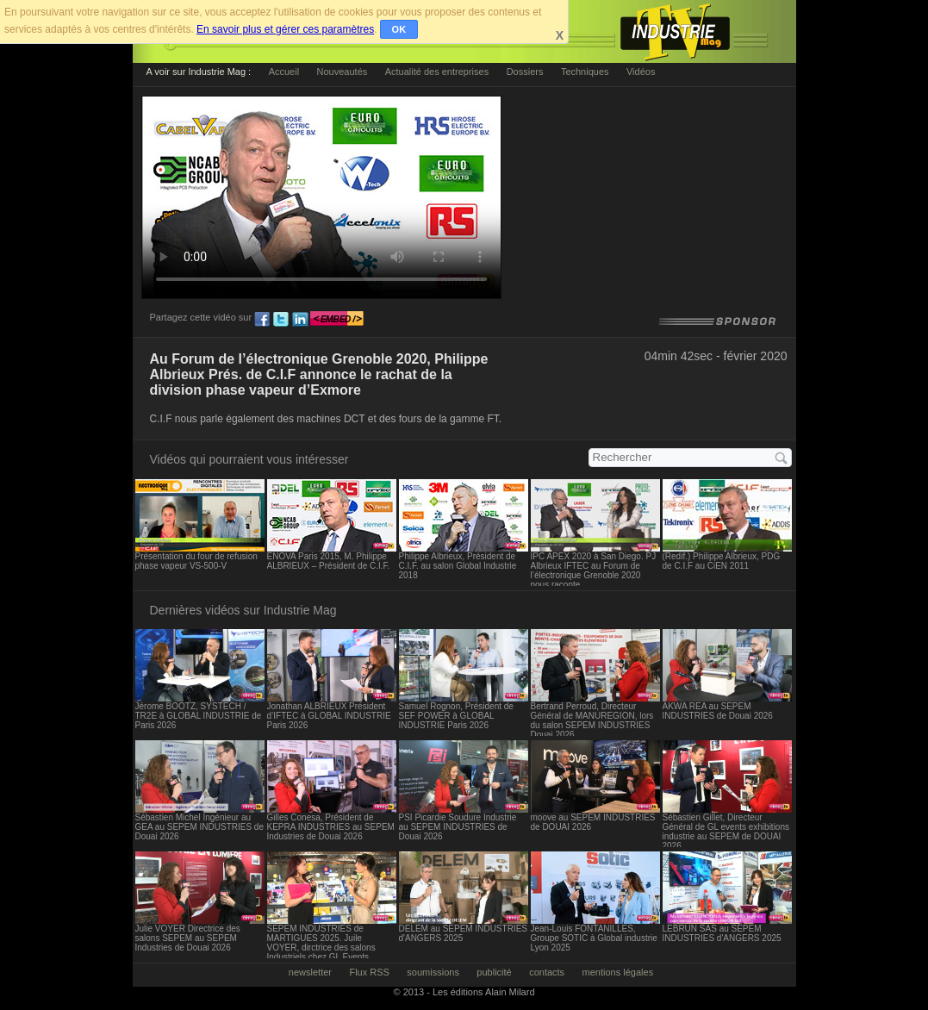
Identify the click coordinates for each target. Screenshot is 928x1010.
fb (262, 319)
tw (281, 319)
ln (299, 319)
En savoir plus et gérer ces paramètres (285, 29)
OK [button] (399, 29)
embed (337, 319)
